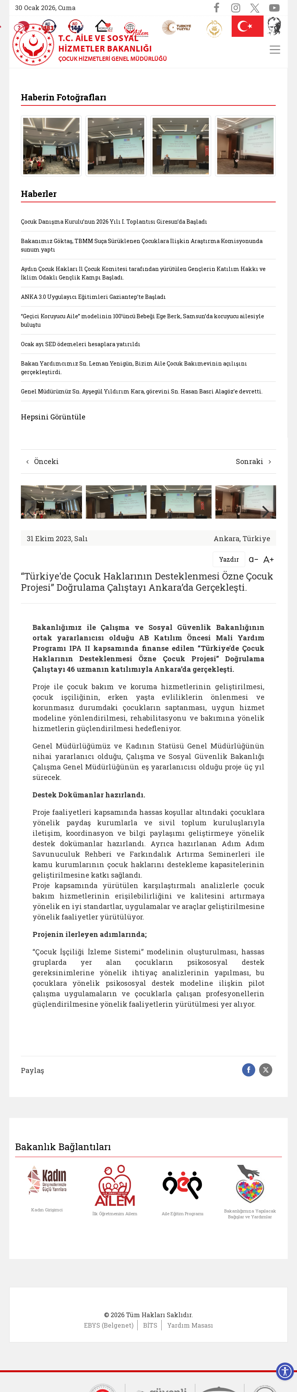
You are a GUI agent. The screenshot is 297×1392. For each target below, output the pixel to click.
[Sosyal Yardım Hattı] (76, 26)
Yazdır (229, 559)
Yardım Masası (190, 1325)
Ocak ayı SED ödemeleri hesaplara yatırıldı (80, 344)
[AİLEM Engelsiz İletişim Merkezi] (136, 29)
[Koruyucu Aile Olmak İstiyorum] (104, 25)
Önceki (42, 461)
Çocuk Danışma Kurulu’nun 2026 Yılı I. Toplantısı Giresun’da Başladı (114, 221)
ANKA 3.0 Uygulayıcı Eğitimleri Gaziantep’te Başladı (93, 296)
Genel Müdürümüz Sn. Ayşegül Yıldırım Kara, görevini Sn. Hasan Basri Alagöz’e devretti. (142, 391)
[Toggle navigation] (275, 50)
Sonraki (253, 461)
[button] (266, 511)
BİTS (150, 1325)
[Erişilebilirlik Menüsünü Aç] (285, 1371)
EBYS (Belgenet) (108, 1325)
